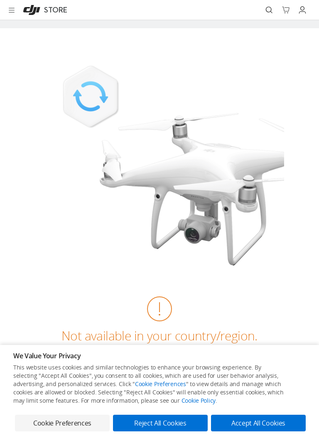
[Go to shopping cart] (285, 10)
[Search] (269, 10)
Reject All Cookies (160, 423)
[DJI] (43, 10)
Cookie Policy (199, 400)
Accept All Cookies (258, 423)
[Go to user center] (302, 10)
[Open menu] (11, 10)
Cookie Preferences (160, 384)
